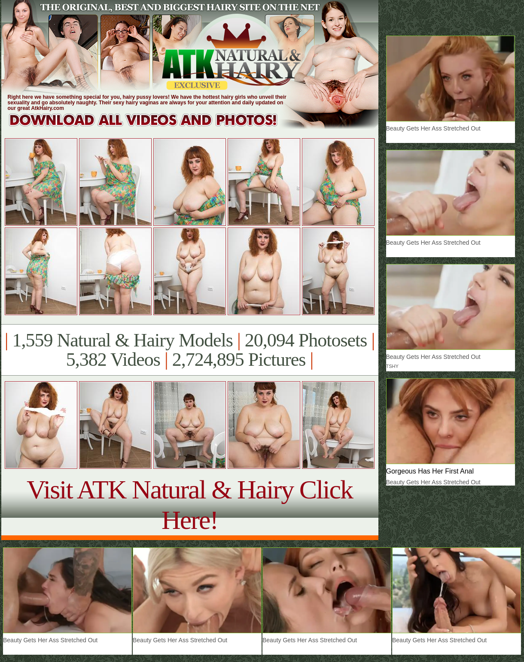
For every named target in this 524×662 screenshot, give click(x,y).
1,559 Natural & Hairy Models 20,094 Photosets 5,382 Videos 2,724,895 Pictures (190, 350)
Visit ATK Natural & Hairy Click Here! (190, 504)
